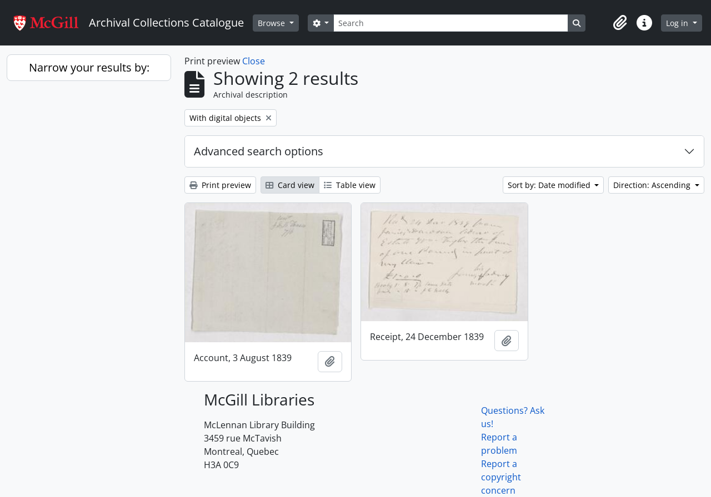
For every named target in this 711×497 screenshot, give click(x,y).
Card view (290, 185)
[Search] (450, 23)
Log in (678, 23)
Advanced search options (258, 151)
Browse (272, 23)
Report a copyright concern (501, 477)
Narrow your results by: (89, 67)
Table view (349, 185)
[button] (620, 23)
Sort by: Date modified (550, 185)
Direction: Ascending (653, 185)
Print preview (220, 185)
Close (253, 61)
